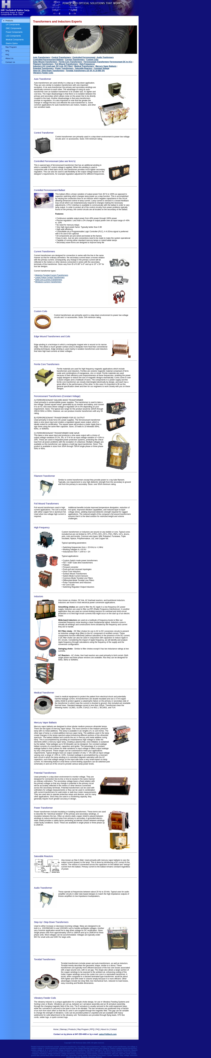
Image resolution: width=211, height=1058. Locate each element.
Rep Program (82, 1029)
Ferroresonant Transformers (96, 62)
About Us (105, 1029)
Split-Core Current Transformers (48, 280)
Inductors (38, 596)
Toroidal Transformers (44, 959)
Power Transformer (43, 808)
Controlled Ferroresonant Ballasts (48, 60)
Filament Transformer (44, 476)
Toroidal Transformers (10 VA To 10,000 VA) (85, 71)
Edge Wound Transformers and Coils (52, 336)
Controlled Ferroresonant (84, 57)
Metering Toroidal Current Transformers (51, 275)
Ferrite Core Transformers (70, 62)
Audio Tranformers (105, 57)
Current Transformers (75, 60)
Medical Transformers (84, 66)
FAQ (98, 1029)
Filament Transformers (43, 64)
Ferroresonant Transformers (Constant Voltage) (57, 396)
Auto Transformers (41, 57)
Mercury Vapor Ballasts (105, 66)
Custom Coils (92, 60)
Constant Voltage (101, 68)
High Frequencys (87, 64)
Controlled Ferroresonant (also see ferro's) (54, 161)
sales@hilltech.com (108, 1034)
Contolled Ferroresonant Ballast (49, 190)
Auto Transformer (42, 79)
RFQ (92, 1029)
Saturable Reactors (83, 68)
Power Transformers (64, 68)
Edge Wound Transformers (45, 62)
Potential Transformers (43, 68)
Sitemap (63, 1029)
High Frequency (42, 527)
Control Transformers (61, 57)
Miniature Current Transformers (48, 282)
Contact (113, 1029)
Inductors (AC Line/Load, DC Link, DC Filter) (53, 66)
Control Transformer (44, 132)
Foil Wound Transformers (66, 64)
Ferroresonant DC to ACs (121, 62)
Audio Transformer (43, 888)
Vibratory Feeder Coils (43, 73)
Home (55, 1029)
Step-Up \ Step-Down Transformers (48, 71)
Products (72, 1029)
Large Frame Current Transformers (50, 277)
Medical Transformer (44, 692)
